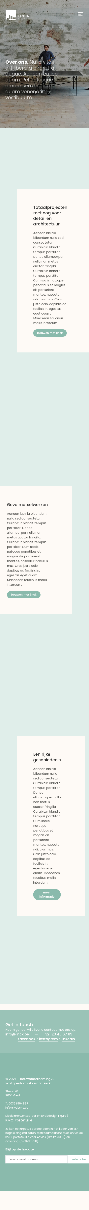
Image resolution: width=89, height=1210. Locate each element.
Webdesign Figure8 (55, 1116)
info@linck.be (17, 1034)
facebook (26, 1038)
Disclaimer (12, 1116)
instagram (48, 1038)
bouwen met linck (50, 333)
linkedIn (68, 1038)
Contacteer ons (31, 1116)
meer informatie (46, 894)
